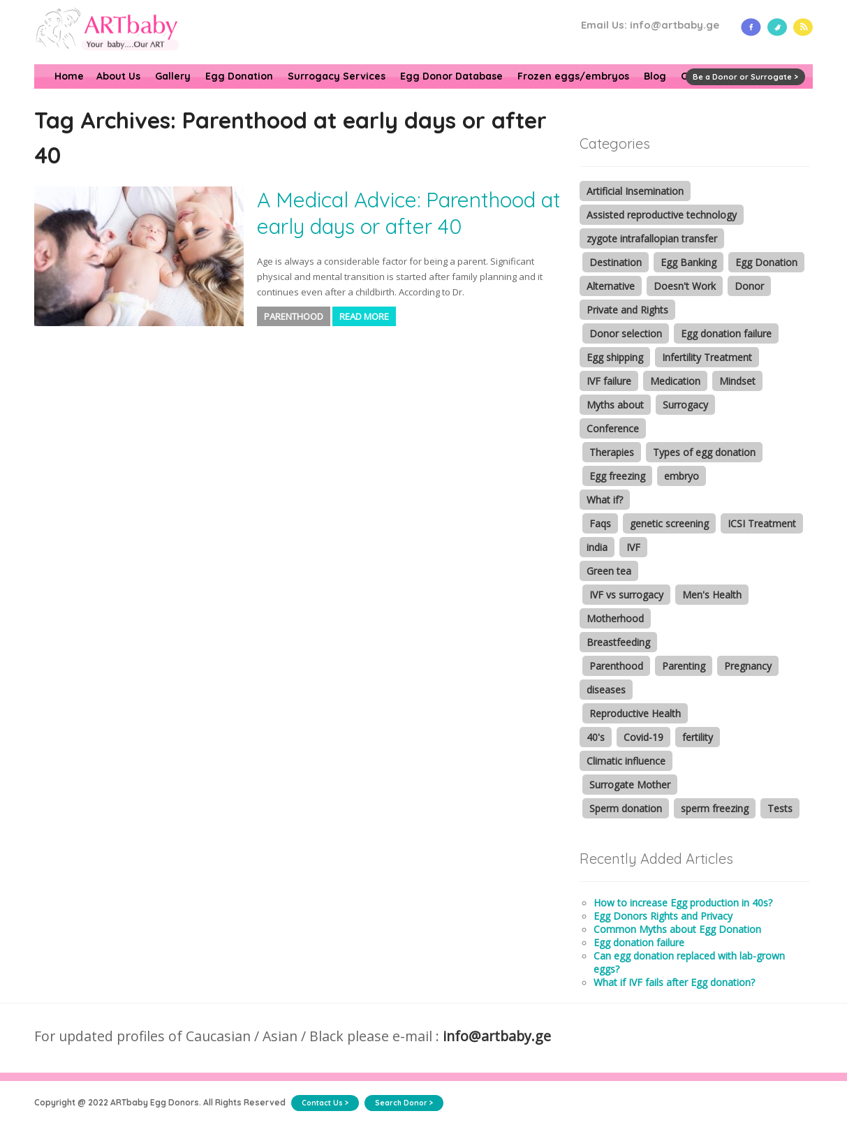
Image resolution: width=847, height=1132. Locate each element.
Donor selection (625, 333)
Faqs (600, 523)
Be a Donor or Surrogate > (745, 77)
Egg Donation (239, 76)
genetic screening (669, 523)
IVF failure (609, 381)
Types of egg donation (704, 452)
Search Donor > (404, 1103)
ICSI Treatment (762, 523)
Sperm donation (625, 808)
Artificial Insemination (635, 191)
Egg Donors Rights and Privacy (663, 915)
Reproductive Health (635, 713)
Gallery (173, 76)
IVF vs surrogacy (626, 594)
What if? (605, 499)
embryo (681, 476)
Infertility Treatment (707, 357)
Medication (675, 381)
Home (69, 76)
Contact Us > (325, 1103)
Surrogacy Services (336, 76)
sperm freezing (715, 808)
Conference (613, 428)
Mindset (737, 381)
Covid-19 (643, 737)
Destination (615, 262)
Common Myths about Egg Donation (677, 929)
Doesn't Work (685, 286)
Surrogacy (685, 404)
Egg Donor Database (451, 76)
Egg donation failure (726, 333)
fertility (697, 737)
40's (596, 737)
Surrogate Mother (629, 784)
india (597, 547)
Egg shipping (615, 357)
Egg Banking (688, 262)
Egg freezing (617, 476)
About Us (118, 76)
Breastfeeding (618, 642)
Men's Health (712, 594)
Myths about (615, 404)
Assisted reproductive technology (662, 214)
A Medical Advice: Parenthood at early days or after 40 (409, 213)
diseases (606, 689)
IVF (633, 547)
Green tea (609, 571)
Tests (780, 808)
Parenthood (293, 316)
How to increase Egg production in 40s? (683, 902)
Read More (364, 316)
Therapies (611, 452)
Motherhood (615, 618)
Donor (749, 286)
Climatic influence (626, 760)
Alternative (611, 286)
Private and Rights (627, 309)
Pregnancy (748, 665)
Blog (655, 76)
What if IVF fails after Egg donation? (674, 982)
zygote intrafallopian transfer (652, 238)
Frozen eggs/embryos (573, 76)
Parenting (683, 665)
